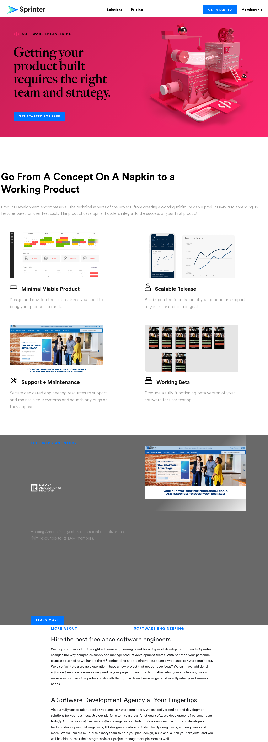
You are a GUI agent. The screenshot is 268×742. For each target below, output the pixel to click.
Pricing (137, 9)
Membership (252, 9)
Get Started (220, 9)
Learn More (47, 620)
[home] (26, 9)
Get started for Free (39, 116)
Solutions (115, 9)
